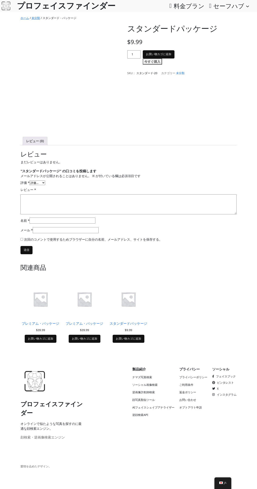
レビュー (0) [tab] (35, 141)
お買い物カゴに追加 (158, 54)
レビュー (28, 190)
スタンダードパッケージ (128, 324)
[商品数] (134, 54)
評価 (25, 182)
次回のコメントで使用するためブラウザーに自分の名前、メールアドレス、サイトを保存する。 (93, 239)
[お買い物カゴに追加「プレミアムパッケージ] (40, 339)
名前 (25, 220)
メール (26, 230)
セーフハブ (228, 6)
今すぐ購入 (152, 61)
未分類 (36, 18)
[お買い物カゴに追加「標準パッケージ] (128, 339)
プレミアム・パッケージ (40, 324)
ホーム (24, 18)
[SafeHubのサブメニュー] (247, 6)
